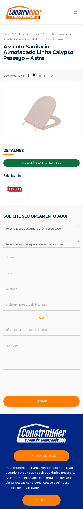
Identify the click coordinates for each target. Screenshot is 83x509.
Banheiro (35, 34)
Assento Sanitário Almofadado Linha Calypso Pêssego (34, 39)
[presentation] (41, 382)
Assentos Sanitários (57, 34)
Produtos (20, 34)
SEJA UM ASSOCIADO (41, 456)
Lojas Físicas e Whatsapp (41, 163)
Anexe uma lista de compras (27, 329)
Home (6, 34)
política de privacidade (22, 487)
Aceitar (41, 500)
